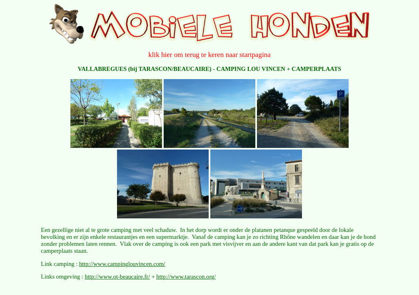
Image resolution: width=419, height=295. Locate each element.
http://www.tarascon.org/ (186, 276)
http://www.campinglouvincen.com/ (122, 264)
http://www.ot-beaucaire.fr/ (117, 276)
